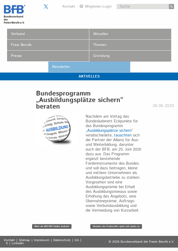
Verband (18, 34)
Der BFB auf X (46, 6)
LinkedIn (18, 243)
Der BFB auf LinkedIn (52, 6)
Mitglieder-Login (98, 6)
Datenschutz (62, 240)
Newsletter (61, 66)
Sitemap (24, 240)
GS (77, 240)
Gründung (101, 55)
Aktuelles (100, 34)
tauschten (123, 135)
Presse (16, 55)
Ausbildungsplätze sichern (109, 130)
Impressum (41, 240)
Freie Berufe (21, 44)
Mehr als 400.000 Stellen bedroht (51, 226)
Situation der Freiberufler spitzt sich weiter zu (116, 226)
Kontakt (68, 6)
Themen (99, 44)
